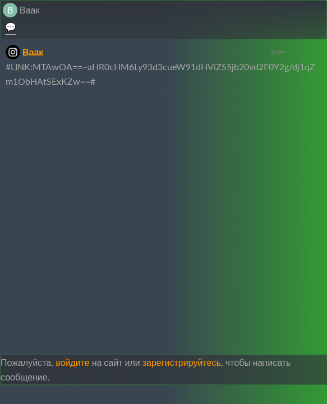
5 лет (278, 52)
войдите (72, 362)
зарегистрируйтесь (181, 362)
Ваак (29, 10)
